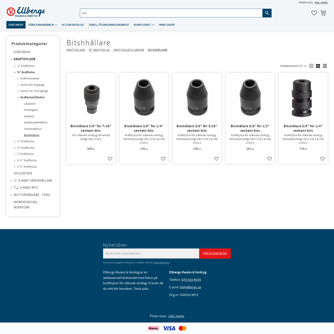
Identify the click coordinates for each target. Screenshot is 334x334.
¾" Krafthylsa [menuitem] (25, 148)
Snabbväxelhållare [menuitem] (36, 122)
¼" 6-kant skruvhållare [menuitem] (33, 180)
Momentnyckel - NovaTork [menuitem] (27, 205)
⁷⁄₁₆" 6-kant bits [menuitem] (26, 188)
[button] (314, 13)
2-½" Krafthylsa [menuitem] (27, 167)
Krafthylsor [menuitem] (25, 59)
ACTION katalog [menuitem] (73, 25)
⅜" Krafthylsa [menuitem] (26, 72)
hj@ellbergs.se (190, 287)
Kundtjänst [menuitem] (142, 25)
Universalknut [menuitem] (33, 129)
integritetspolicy (161, 262)
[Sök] (267, 13)
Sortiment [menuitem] (16, 25)
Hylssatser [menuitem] (23, 173)
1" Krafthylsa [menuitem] (25, 154)
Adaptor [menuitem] (29, 116)
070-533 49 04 (191, 280)
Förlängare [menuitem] (31, 110)
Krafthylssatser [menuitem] (30, 78)
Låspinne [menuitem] (29, 104)
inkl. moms (321, 2)
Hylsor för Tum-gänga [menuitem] (34, 91)
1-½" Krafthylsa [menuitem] (27, 160)
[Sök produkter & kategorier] (171, 13)
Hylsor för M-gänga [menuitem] (32, 85)
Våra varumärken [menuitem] (41, 25)
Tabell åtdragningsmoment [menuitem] (109, 25)
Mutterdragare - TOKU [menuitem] (32, 195)
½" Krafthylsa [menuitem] (25, 141)
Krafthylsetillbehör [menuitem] (32, 97)
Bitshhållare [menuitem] (31, 135)
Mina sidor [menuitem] (166, 25)
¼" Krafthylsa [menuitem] (25, 66)
